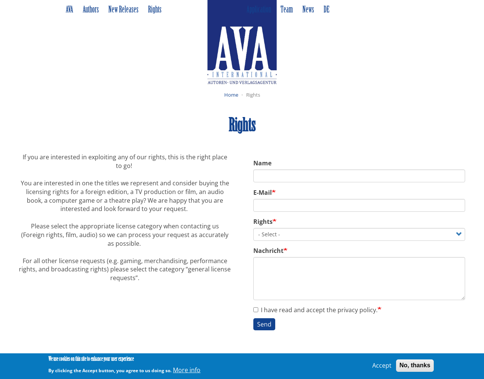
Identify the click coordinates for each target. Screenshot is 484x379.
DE (326, 10)
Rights (155, 10)
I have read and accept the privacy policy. (315, 310)
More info (186, 371)
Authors (91, 10)
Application (259, 10)
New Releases (123, 10)
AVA (69, 10)
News (308, 10)
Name (262, 163)
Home (231, 94)
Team (287, 10)
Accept (382, 367)
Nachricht (268, 251)
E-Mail (262, 192)
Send (264, 324)
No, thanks (414, 367)
